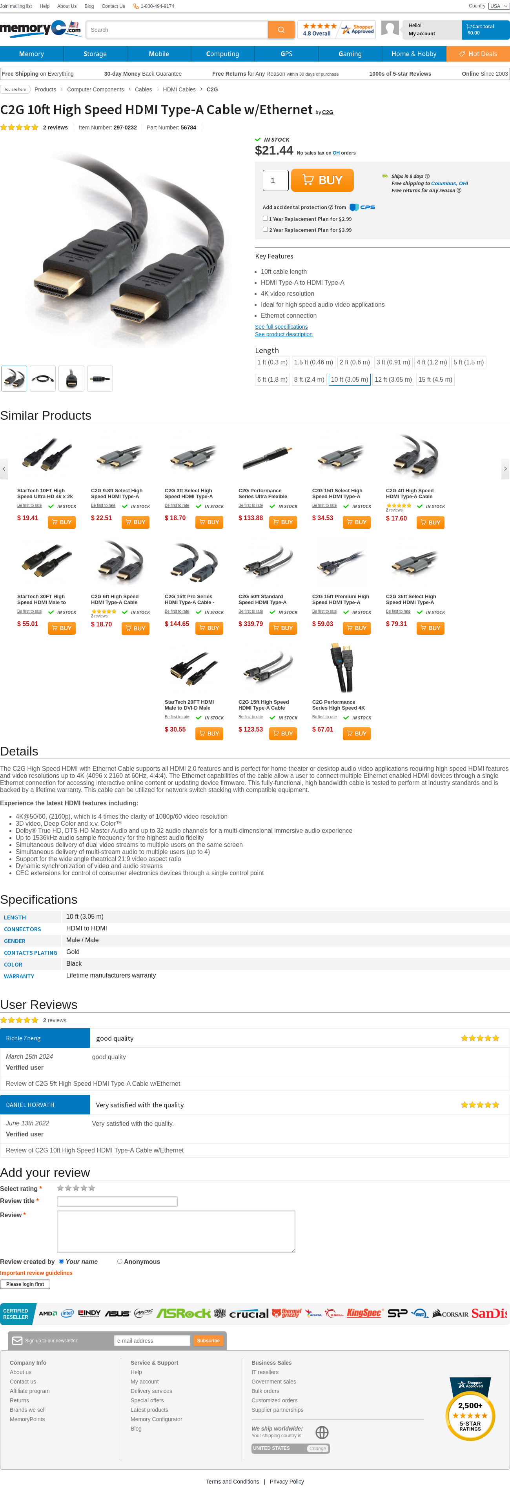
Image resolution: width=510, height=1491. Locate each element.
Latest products (149, 1410)
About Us (66, 6)
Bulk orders (265, 1391)
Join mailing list (16, 6)
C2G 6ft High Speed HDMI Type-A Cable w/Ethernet (114, 599)
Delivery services (151, 1391)
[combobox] (177, 29)
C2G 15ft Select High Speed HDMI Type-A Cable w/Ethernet (337, 493)
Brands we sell (28, 1410)
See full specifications (281, 327)
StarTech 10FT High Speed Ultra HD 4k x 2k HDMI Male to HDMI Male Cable (45, 493)
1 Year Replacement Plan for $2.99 (307, 218)
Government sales (273, 1381)
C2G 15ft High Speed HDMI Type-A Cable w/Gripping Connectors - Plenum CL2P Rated (267, 705)
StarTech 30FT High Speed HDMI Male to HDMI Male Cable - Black (41, 599)
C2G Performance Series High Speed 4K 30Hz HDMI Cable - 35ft (340, 705)
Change (318, 1448)
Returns (19, 1400)
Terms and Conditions (232, 1481)
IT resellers (265, 1372)
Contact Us (113, 6)
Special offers (147, 1400)
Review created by (27, 1261)
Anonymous (138, 1261)
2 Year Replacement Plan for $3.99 (307, 229)
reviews (394, 510)
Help (44, 6)
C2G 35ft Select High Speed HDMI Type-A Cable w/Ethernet (411, 599)
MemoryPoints (27, 1419)
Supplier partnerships (277, 1410)
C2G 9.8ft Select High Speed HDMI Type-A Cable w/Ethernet (116, 493)
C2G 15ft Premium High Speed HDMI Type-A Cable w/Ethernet (340, 599)
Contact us (23, 1381)
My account (422, 34)
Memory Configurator (156, 1419)
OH (336, 153)
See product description (284, 334)
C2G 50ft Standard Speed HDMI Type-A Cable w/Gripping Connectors (262, 599)
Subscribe (208, 1341)
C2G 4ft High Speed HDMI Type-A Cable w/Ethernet (410, 493)
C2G (327, 112)
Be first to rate (29, 505)
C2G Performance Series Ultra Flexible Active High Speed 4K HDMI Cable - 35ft (265, 493)
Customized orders (274, 1400)
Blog (89, 6)
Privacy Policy (287, 1481)
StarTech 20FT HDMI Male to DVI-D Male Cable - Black (189, 705)
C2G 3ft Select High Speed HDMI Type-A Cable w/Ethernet (189, 493)
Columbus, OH (448, 183)
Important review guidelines (36, 1273)
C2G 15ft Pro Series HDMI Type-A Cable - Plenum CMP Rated (189, 599)
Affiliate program (30, 1391)
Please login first (25, 1284)
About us (20, 1372)
